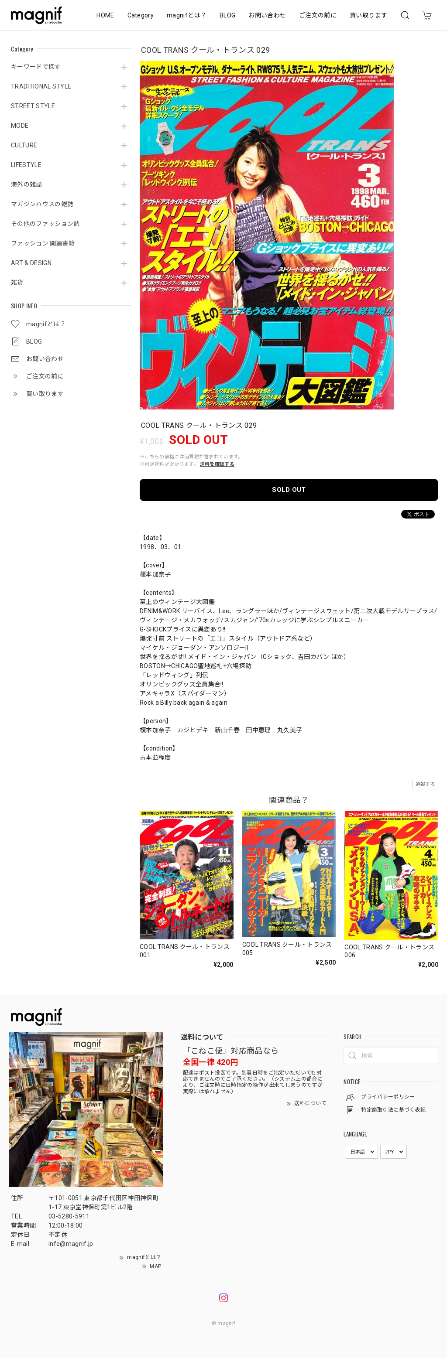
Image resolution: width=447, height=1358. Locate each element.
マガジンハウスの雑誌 (42, 204)
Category (140, 15)
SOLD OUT (289, 490)
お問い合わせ (267, 15)
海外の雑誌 (26, 184)
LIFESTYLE (26, 164)
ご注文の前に (318, 15)
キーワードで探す (36, 66)
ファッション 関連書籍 (43, 243)
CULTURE (24, 145)
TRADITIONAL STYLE (41, 86)
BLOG (227, 15)
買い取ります (368, 15)
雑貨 (17, 282)
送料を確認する (217, 464)
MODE (19, 125)
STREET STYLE (33, 105)
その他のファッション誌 (45, 223)
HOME (105, 15)
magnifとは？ (186, 15)
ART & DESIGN (31, 262)
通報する (425, 784)
